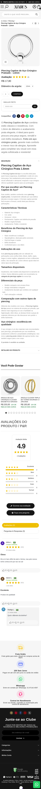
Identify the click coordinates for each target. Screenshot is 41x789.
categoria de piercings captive (11, 276)
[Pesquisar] (6, 6)
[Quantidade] (5, 94)
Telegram (32, 116)
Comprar (17, 94)
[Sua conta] (34, 6)
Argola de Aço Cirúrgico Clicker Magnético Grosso (9, 400)
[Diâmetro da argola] (29, 86)
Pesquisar (36, 14)
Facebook (14, 116)
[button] (6, 413)
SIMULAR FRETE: (9, 102)
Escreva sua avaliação (20, 506)
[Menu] (2, 6)
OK (35, 106)
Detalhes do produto (10, 350)
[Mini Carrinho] (39, 7)
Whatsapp (27, 116)
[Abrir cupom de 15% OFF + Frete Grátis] (36, 774)
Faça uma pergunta (20, 513)
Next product (38, 23)
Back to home (35, 23)
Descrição (5, 161)
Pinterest (23, 116)
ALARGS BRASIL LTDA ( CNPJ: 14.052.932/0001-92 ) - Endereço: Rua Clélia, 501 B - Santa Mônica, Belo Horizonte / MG (20, 782)
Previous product (32, 23)
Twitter (18, 116)
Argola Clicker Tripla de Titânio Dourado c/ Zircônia (30, 400)
